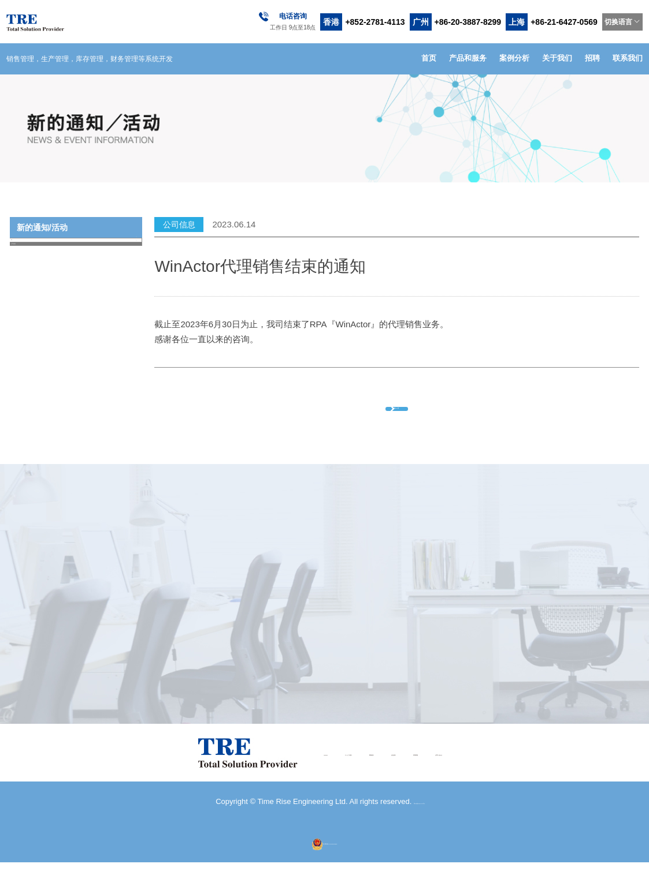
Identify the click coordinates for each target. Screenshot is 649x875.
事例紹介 (352, 765)
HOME (235, 765)
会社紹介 (404, 765)
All (77, 248)
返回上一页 (414, 412)
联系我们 (628, 58)
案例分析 (514, 58)
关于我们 (557, 58)
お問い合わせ (517, 765)
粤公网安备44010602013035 (324, 854)
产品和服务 (468, 58)
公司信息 (77, 270)
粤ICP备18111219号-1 (419, 814)
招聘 (592, 58)
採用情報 (456, 765)
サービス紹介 (292, 765)
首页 (428, 58)
